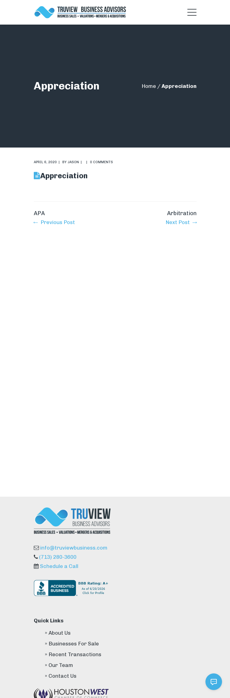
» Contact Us (60, 676)
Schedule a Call (59, 566)
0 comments (101, 162)
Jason (73, 162)
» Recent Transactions (73, 654)
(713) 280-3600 (57, 557)
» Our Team (59, 665)
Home (149, 86)
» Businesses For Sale (72, 644)
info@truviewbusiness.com (73, 548)
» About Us (58, 633)
